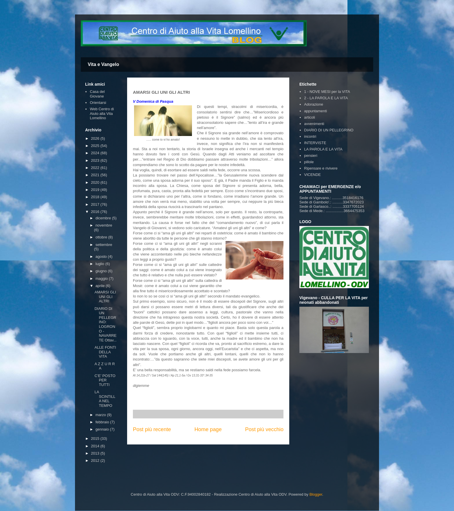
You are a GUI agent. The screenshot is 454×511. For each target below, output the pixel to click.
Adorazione (313, 104)
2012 (95, 460)
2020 (95, 182)
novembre (104, 225)
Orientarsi (98, 102)
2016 (95, 211)
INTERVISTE (315, 143)
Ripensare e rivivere (321, 168)
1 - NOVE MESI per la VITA (327, 91)
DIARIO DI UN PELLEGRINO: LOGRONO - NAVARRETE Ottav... (105, 324)
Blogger (316, 494)
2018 (95, 197)
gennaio (103, 429)
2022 (95, 168)
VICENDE (312, 174)
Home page (207, 429)
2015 (95, 438)
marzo (101, 415)
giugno (102, 271)
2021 (95, 175)
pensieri (310, 155)
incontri (310, 136)
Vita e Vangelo (103, 64)
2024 (95, 153)
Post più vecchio (264, 429)
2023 (95, 160)
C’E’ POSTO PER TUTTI (104, 380)
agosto (102, 256)
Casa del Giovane (97, 93)
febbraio (103, 422)
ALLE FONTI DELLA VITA (105, 352)
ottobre (102, 237)
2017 (95, 204)
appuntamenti (315, 111)
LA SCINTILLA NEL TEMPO (104, 399)
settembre (104, 244)
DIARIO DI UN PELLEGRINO (328, 130)
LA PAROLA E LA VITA (323, 149)
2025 (95, 146)
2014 (95, 446)
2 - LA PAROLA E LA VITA (326, 98)
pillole (309, 162)
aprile (101, 286)
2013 (95, 453)
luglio (100, 264)
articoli (309, 117)
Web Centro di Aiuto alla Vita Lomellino (102, 113)
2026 (95, 138)
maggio (102, 278)
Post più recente (152, 429)
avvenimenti (314, 124)
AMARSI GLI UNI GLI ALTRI (105, 296)
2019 (95, 190)
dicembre (104, 218)
